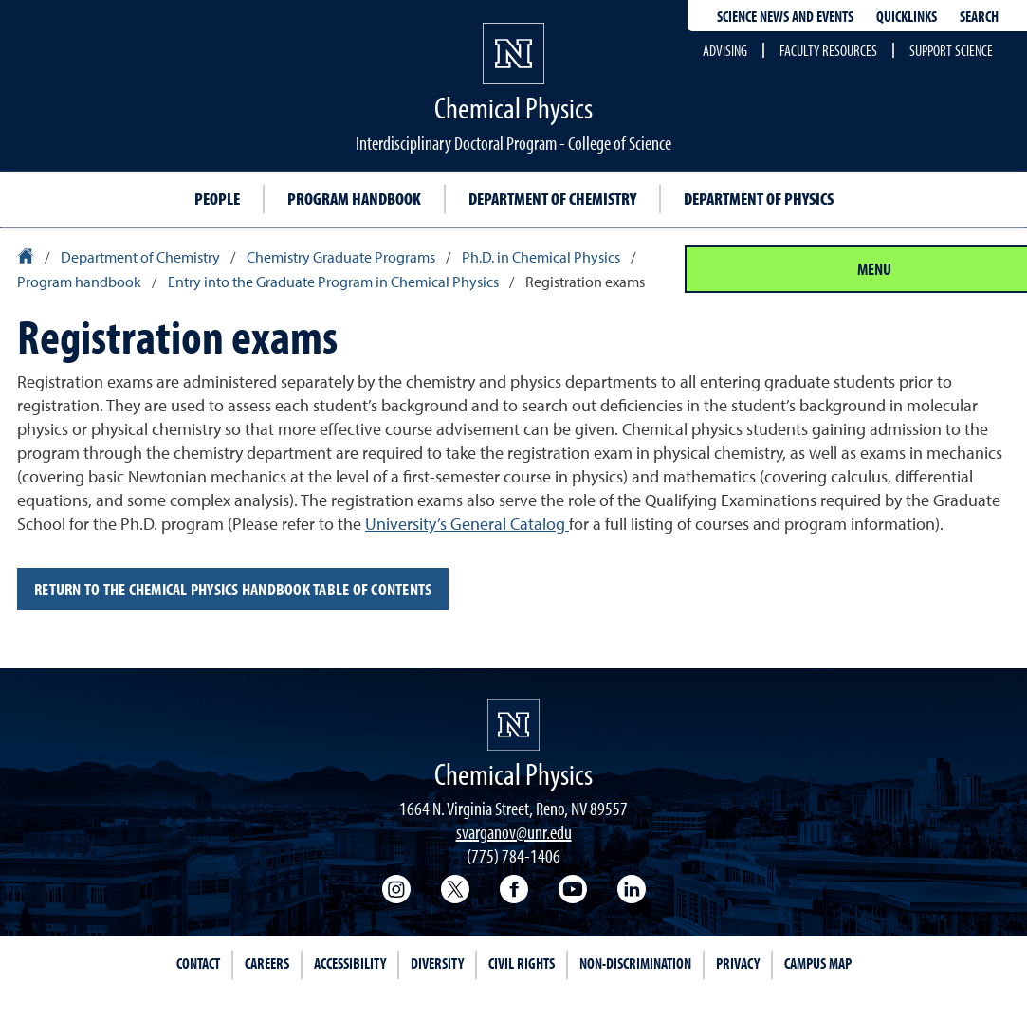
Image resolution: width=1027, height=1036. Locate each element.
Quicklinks (906, 16)
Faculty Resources (828, 50)
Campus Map (818, 963)
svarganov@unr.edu (514, 832)
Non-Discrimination (635, 963)
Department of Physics (759, 198)
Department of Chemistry (552, 198)
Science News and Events (785, 16)
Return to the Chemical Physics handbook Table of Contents (232, 589)
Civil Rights (521, 963)
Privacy (738, 963)
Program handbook (354, 198)
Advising (725, 50)
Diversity (437, 963)
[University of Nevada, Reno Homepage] (513, 725)
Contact (198, 963)
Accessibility (350, 963)
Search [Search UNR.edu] (979, 16)
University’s (467, 524)
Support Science (951, 50)
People (217, 198)
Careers (267, 963)
